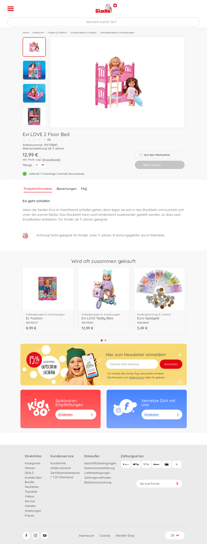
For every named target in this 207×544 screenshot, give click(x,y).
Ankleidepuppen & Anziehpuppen (117, 32)
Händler (30, 506)
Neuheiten (32, 487)
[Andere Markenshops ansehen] (115, 5)
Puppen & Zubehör (57, 32)
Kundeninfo (58, 463)
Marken (30, 468)
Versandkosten (51, 159)
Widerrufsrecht (60, 468)
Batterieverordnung (97, 482)
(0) (37, 140)
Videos (29, 496)
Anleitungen (33, 511)
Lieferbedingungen (97, 473)
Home (26, 32)
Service (30, 501)
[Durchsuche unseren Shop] (103, 22)
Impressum (86, 535)
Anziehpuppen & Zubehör (84, 32)
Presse (29, 515)
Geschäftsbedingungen (100, 463)
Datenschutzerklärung (99, 468)
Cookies (105, 535)
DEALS (29, 473)
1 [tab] (102, 340)
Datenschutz (136, 377)
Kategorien (38, 32)
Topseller (31, 491)
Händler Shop (125, 535)
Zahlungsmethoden (97, 477)
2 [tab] (105, 340)
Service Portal (159, 483)
